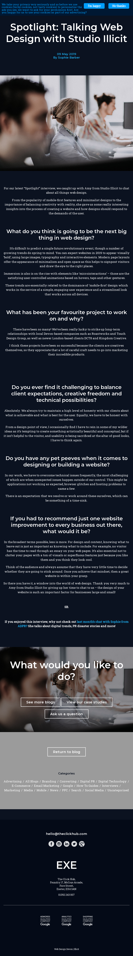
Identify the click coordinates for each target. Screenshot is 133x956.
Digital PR (87, 781)
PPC (65, 790)
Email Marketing (46, 786)
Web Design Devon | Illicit (66, 949)
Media (28, 790)
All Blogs (31, 781)
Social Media (94, 790)
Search (76, 790)
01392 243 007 (66, 894)
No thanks (118, 6)
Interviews (110, 786)
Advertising (13, 781)
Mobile (41, 790)
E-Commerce (21, 786)
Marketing (12, 790)
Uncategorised (118, 790)
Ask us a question (66, 714)
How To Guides (87, 786)
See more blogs (40, 702)
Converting (68, 781)
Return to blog (66, 752)
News (54, 790)
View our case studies (87, 702)
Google (68, 786)
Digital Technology (112, 781)
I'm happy (94, 6)
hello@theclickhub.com (66, 834)
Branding (49, 781)
